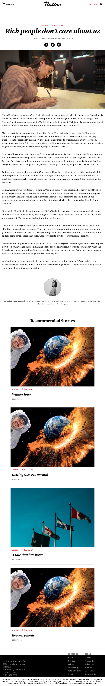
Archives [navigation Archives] (89, 671)
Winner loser (21, 394)
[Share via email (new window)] (59, 45)
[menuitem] (93, 4)
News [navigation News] (70, 658)
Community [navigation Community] (73, 668)
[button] (9, 4)
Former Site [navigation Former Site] (90, 674)
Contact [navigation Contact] (89, 668)
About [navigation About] (88, 658)
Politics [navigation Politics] (71, 661)
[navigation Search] (101, 5)
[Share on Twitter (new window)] (52, 45)
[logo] (53, 6)
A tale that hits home (27, 555)
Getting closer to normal (30, 474)
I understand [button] (90, 683)
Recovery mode (23, 635)
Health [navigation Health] (71, 674)
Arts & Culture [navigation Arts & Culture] (74, 671)
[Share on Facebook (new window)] (46, 45)
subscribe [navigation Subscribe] (93, 4)
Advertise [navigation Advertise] (89, 665)
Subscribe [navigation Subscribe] (89, 661)
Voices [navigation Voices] (71, 665)
